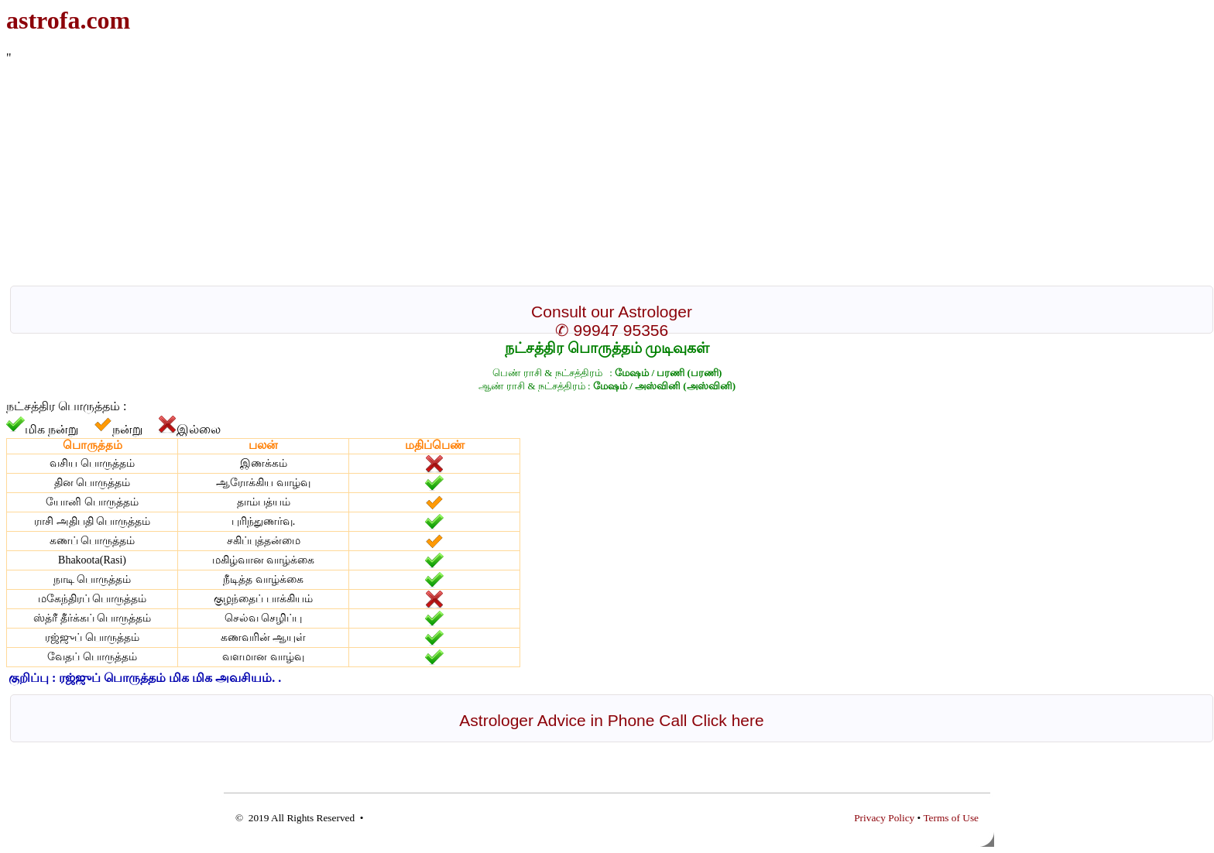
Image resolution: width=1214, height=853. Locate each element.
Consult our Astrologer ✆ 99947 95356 (611, 321)
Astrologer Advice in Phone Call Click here (611, 720)
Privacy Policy (884, 818)
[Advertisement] (470, 173)
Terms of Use (951, 818)
